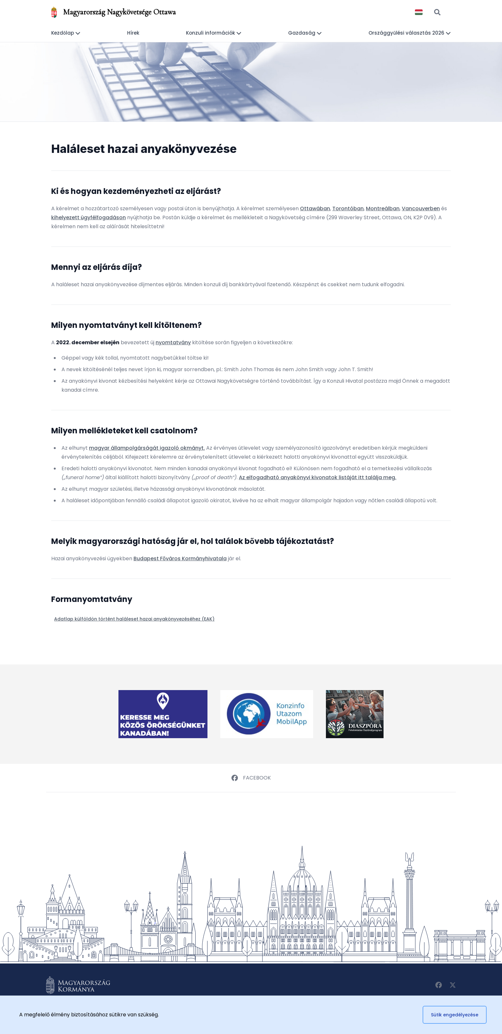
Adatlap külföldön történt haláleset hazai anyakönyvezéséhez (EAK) (134, 619)
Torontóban (348, 208)
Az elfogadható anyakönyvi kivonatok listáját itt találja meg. (317, 477)
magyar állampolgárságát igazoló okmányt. (147, 448)
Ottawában (315, 208)
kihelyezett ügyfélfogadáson (88, 217)
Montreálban (383, 208)
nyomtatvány (173, 342)
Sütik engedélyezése (454, 1015)
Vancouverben (421, 208)
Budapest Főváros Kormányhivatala (180, 558)
